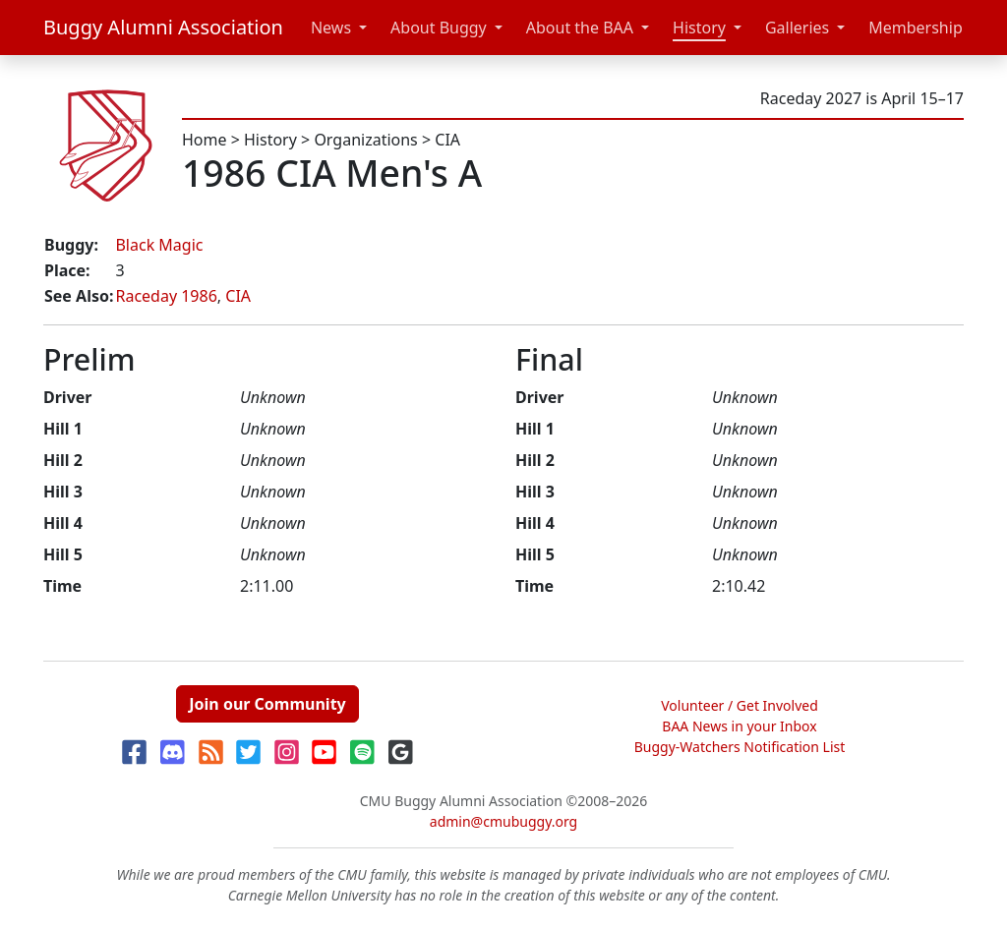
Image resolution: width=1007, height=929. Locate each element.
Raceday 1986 (165, 296)
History (699, 27)
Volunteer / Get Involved (739, 705)
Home (204, 139)
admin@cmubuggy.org (503, 821)
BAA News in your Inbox (739, 726)
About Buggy (438, 27)
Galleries (797, 27)
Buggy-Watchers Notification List (740, 746)
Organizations (365, 139)
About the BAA (579, 27)
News (331, 27)
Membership (915, 27)
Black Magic (159, 245)
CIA (447, 139)
